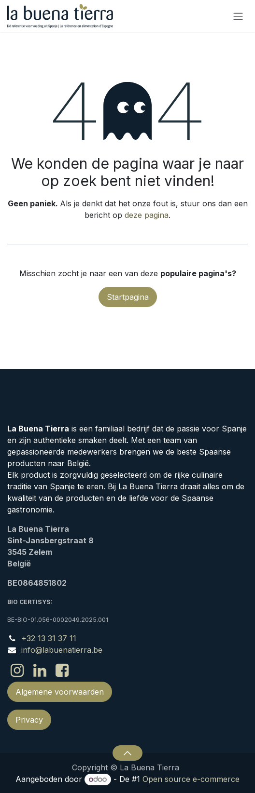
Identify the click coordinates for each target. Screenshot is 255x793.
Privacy (29, 720)
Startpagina (128, 297)
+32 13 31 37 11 (48, 638)
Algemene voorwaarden (59, 692)
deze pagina (147, 215)
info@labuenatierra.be (61, 650)
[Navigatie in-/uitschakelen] (238, 16)
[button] (127, 753)
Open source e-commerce (191, 779)
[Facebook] (62, 670)
